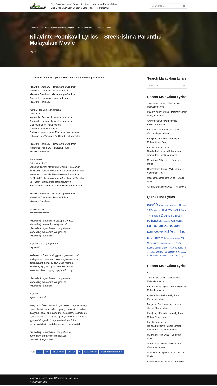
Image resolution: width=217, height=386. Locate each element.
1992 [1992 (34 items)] (185, 206)
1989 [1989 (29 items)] (171, 206)
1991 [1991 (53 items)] (180, 205)
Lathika (71, 353)
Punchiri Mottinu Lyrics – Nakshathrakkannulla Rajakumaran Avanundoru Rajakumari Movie (164, 151)
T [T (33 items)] (159, 256)
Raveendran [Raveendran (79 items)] (177, 248)
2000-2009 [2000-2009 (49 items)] (173, 210)
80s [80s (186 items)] (150, 205)
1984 (39, 353)
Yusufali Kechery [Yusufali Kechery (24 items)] (177, 256)
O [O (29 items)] (174, 244)
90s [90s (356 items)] (156, 205)
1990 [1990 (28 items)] (175, 206)
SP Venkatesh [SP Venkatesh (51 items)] (168, 252)
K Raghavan (58, 353)
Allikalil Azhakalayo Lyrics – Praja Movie (166, 187)
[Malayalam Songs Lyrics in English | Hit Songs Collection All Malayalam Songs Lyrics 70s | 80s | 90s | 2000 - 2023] (38, 5)
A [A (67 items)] (179, 210)
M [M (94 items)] (165, 238)
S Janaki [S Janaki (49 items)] (156, 252)
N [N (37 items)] (172, 244)
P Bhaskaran (90, 353)
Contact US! (103, 8)
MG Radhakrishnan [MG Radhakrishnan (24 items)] (173, 239)
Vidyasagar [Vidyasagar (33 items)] (166, 256)
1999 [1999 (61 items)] (164, 210)
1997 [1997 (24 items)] (159, 211)
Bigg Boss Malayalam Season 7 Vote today (72, 8)
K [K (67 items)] (182, 221)
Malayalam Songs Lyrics (42, 379)
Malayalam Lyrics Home (40, 27)
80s (47, 353)
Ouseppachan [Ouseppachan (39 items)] (161, 248)
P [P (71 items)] (168, 248)
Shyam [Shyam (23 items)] (149, 252)
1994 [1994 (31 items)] (155, 211)
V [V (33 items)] (161, 256)
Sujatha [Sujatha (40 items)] (154, 256)
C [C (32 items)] (159, 216)
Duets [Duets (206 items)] (165, 216)
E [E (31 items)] (171, 216)
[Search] (165, 6)
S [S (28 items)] (185, 248)
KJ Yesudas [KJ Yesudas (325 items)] (174, 232)
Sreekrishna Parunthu (112, 353)
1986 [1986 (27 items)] (166, 206)
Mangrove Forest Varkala (105, 4)
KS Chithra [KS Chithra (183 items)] (155, 238)
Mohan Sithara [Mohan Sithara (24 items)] (166, 244)
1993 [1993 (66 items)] (150, 210)
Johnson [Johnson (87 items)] (175, 221)
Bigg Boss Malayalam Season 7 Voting (70, 4)
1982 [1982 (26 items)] (162, 206)
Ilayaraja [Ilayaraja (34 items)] (166, 221)
